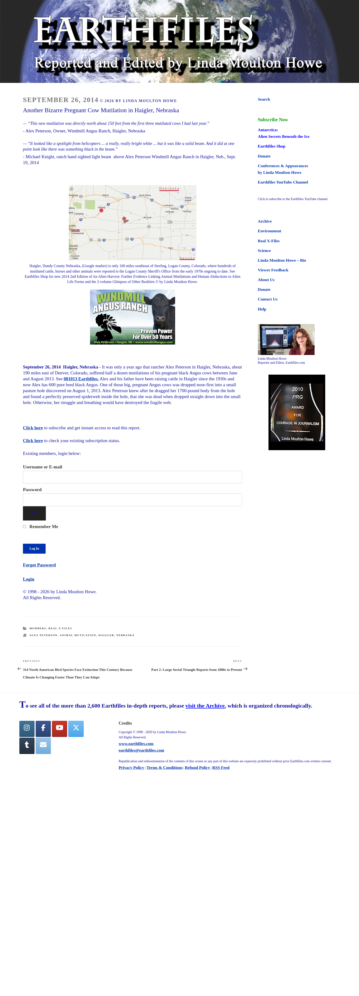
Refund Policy (197, 767)
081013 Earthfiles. (81, 378)
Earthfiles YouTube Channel (283, 182)
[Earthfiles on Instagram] (27, 729)
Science (264, 250)
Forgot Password (39, 564)
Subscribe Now (273, 119)
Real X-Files (60, 628)
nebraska (125, 635)
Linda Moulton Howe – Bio (282, 260)
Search (264, 99)
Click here (33, 427)
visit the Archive (205, 706)
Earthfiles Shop (271, 146)
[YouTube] (59, 729)
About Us (266, 279)
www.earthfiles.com (136, 743)
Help (262, 309)
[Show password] (34, 513)
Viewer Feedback (273, 270)
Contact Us (268, 299)
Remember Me (40, 526)
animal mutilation (78, 635)
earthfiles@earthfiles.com (141, 750)
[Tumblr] (27, 746)
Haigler (106, 635)
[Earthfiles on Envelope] (43, 746)
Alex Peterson (44, 635)
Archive (265, 221)
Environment (269, 231)
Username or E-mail (42, 466)
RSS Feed (220, 767)
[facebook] (43, 729)
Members (38, 628)
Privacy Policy (131, 767)
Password (32, 489)
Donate (264, 156)
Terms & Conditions (165, 767)
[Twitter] (75, 729)
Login (28, 579)
